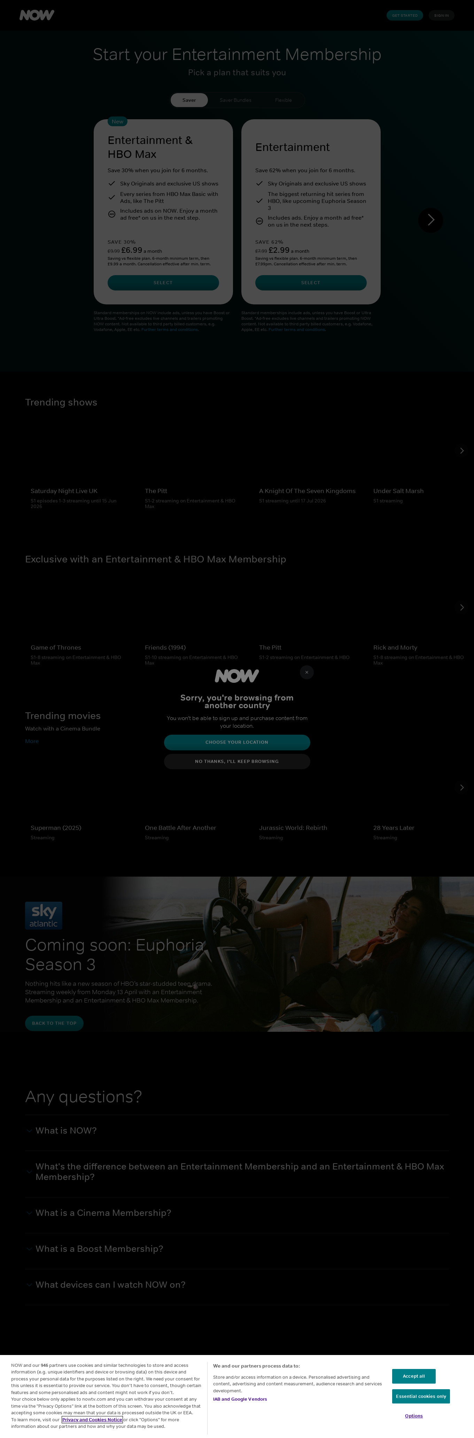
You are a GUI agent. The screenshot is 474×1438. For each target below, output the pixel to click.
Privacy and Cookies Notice (92, 1420)
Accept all (414, 1376)
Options (414, 1416)
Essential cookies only (421, 1396)
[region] (237, 1396)
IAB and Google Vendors (240, 1399)
